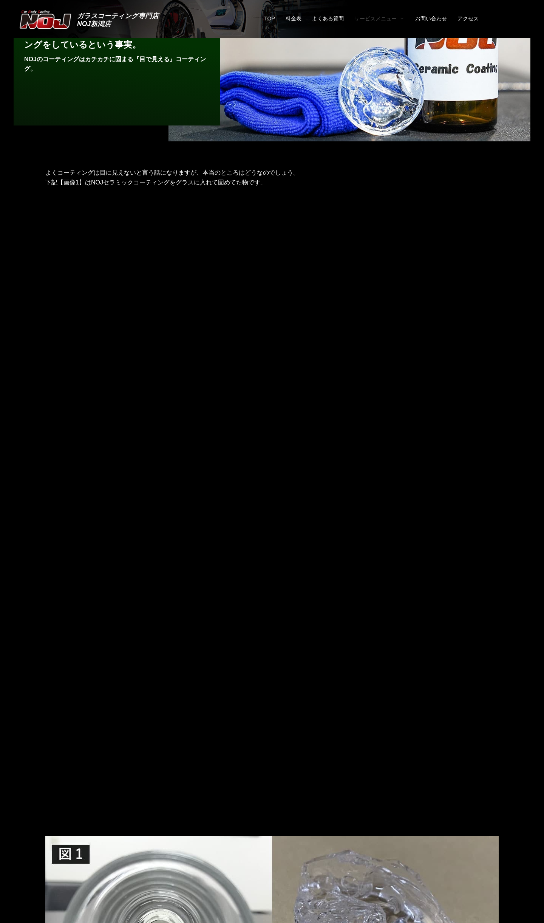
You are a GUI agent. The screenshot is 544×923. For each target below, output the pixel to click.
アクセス (468, 18)
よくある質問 (328, 18)
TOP (269, 18)
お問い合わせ (431, 18)
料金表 (293, 18)
